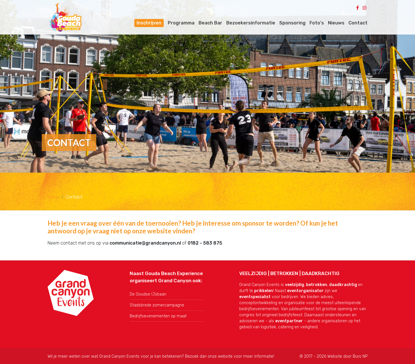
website (225, 356)
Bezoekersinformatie (250, 23)
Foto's (317, 23)
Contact (357, 23)
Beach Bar (210, 23)
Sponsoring (292, 23)
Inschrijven (149, 23)
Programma (181, 23)
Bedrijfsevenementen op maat (158, 316)
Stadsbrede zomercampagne (157, 305)
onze (213, 356)
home (53, 197)
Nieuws (336, 23)
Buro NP (360, 356)
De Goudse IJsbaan (148, 294)
